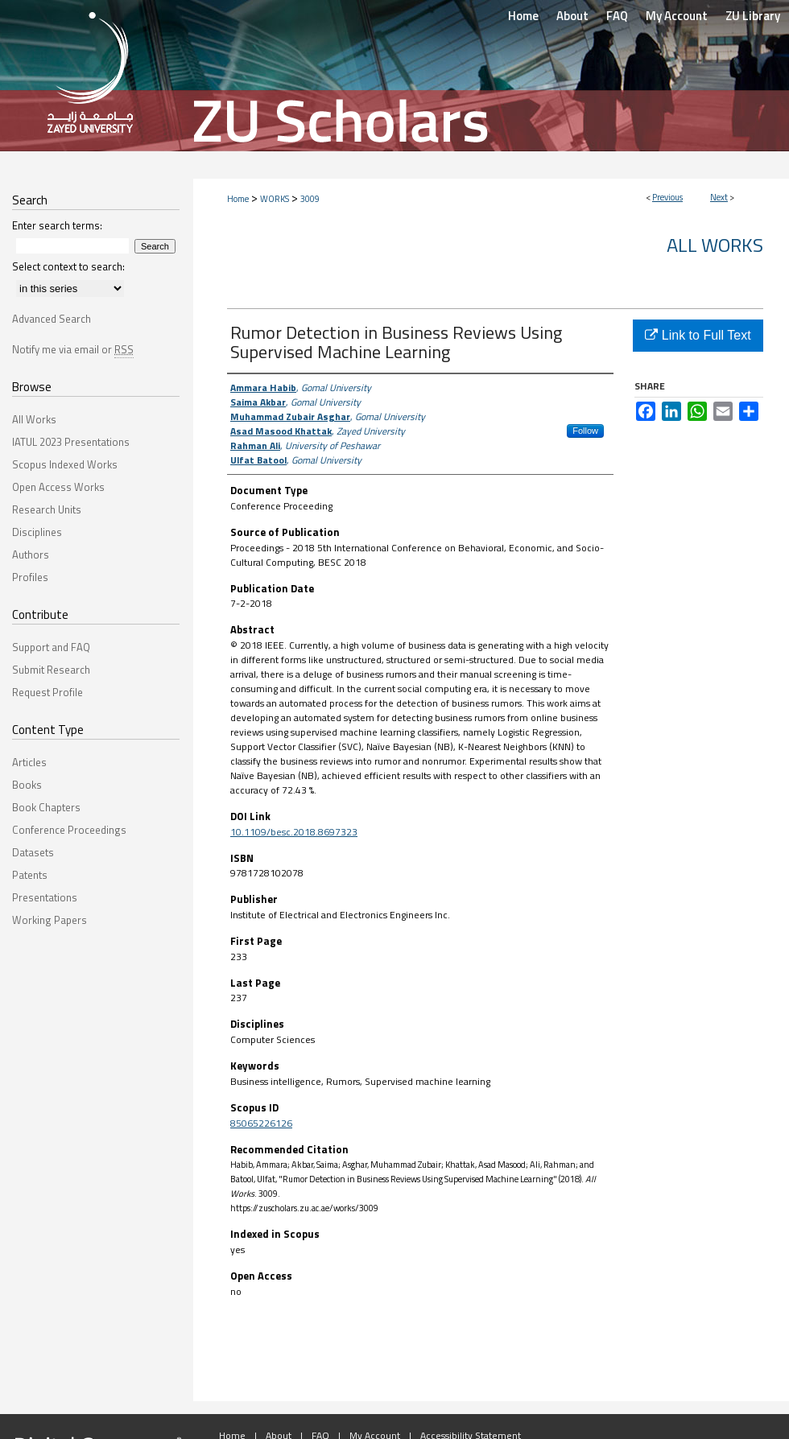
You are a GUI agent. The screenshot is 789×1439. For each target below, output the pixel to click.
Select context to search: (68, 266)
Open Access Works (58, 487)
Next (719, 197)
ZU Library (752, 15)
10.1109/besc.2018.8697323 (293, 831)
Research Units (46, 509)
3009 (310, 198)
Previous (667, 197)
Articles (29, 762)
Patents (30, 875)
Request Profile (47, 692)
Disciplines (37, 532)
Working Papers (49, 920)
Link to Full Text (697, 335)
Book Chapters (46, 807)
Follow (585, 430)
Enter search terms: (57, 225)
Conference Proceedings (69, 830)
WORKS (274, 198)
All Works (715, 244)
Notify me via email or (73, 349)
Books (27, 785)
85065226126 (261, 1123)
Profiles (30, 577)
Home (238, 198)
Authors (30, 554)
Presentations (44, 897)
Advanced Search (51, 319)
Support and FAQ (51, 647)
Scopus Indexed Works (65, 464)
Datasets (33, 852)
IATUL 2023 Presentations (71, 442)
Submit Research (51, 670)
